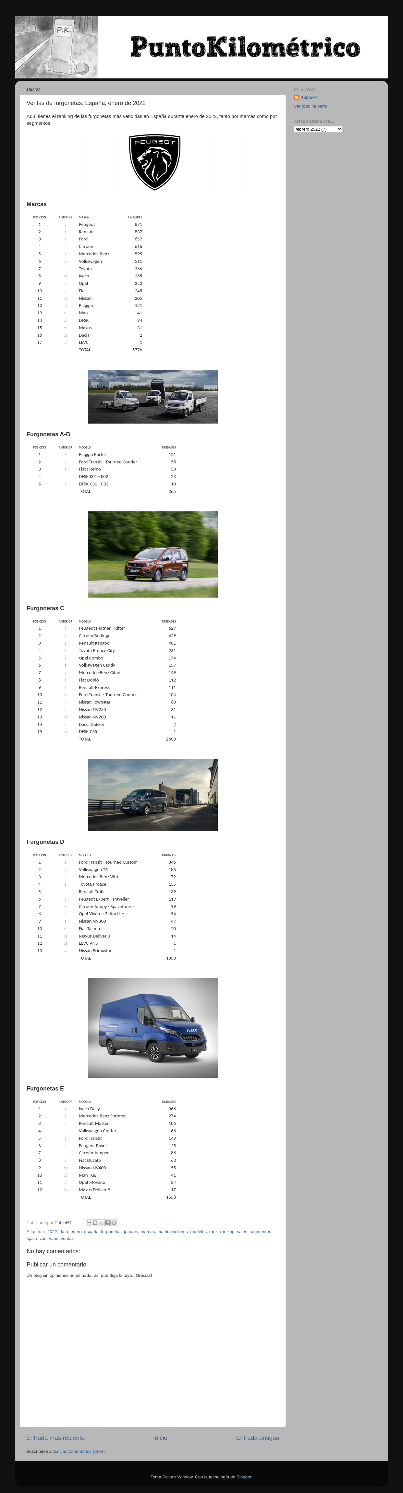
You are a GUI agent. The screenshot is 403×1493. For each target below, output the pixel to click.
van (43, 1238)
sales (242, 1231)
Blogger (244, 1477)
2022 (52, 1231)
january (131, 1231)
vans (53, 1238)
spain (32, 1238)
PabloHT (309, 97)
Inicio (160, 1437)
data (63, 1231)
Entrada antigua (257, 1437)
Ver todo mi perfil (310, 106)
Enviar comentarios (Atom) (80, 1451)
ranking (227, 1231)
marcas (147, 1231)
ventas (67, 1238)
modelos (198, 1231)
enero (76, 1231)
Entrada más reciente (55, 1437)
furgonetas (111, 1231)
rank (213, 1231)
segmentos (260, 1231)
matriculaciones (172, 1231)
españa (91, 1231)
